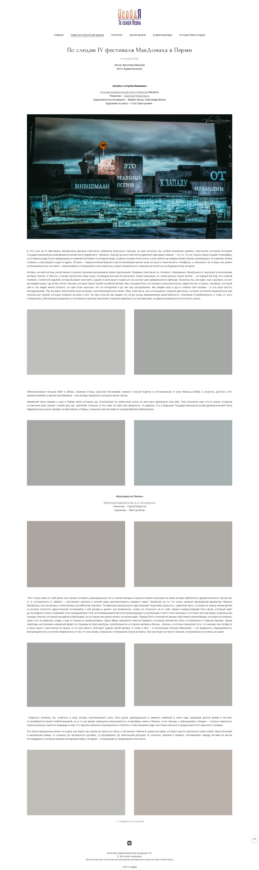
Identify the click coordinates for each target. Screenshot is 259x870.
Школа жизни (138, 35)
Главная (59, 35)
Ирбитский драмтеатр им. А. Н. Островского (129, 505)
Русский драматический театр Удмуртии (123, 92)
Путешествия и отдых (192, 35)
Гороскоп (116, 35)
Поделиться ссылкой (131, 823)
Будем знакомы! (162, 35)
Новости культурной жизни (87, 35)
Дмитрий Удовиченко (136, 95)
